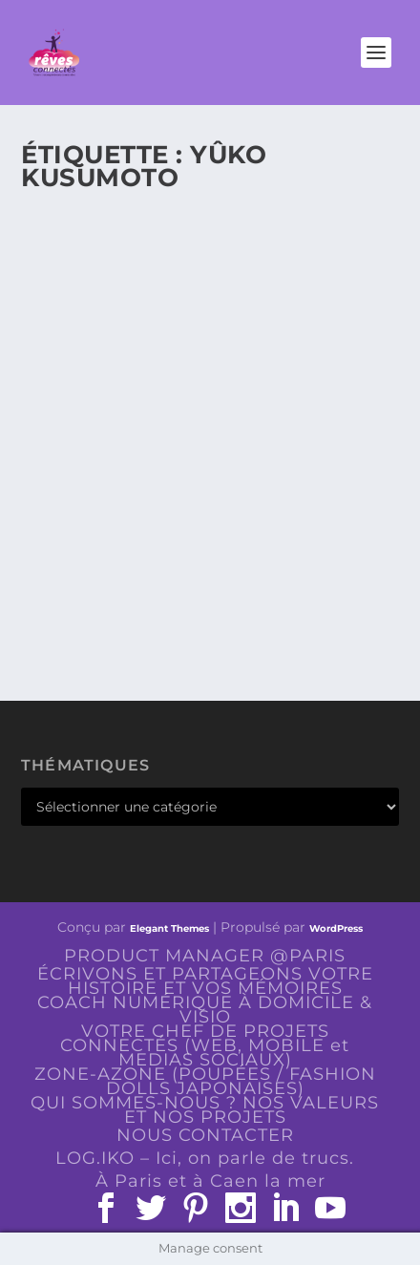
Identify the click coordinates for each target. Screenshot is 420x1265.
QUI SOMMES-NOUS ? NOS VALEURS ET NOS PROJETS (205, 1110)
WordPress (336, 928)
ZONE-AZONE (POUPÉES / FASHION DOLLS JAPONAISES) (205, 1081)
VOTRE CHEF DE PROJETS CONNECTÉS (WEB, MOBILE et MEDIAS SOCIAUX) (204, 1045)
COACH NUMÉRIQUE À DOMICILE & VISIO (204, 1009)
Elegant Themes (169, 928)
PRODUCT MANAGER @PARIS (205, 955)
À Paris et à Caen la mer (210, 1180)
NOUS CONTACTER (205, 1135)
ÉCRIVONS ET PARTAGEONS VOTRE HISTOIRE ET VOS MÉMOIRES (205, 981)
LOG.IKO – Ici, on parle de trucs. (204, 1158)
